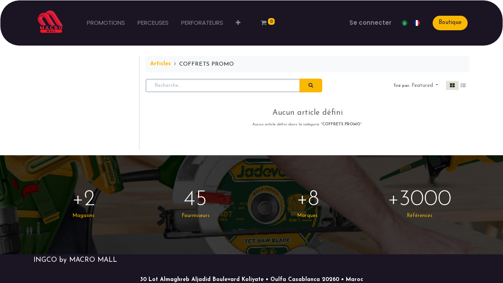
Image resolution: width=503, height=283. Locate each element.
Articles (160, 64)
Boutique (450, 23)
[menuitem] (106, 23)
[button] (238, 23)
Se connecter (370, 22)
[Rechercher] (310, 86)
